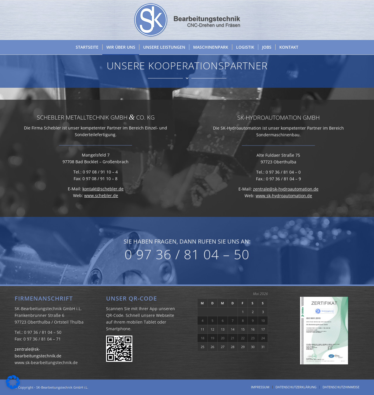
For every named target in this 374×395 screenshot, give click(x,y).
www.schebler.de (101, 199)
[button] (13, 382)
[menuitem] (87, 47)
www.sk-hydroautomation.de (284, 212)
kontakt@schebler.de (103, 192)
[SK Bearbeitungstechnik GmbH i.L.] (187, 20)
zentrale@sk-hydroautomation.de (285, 205)
